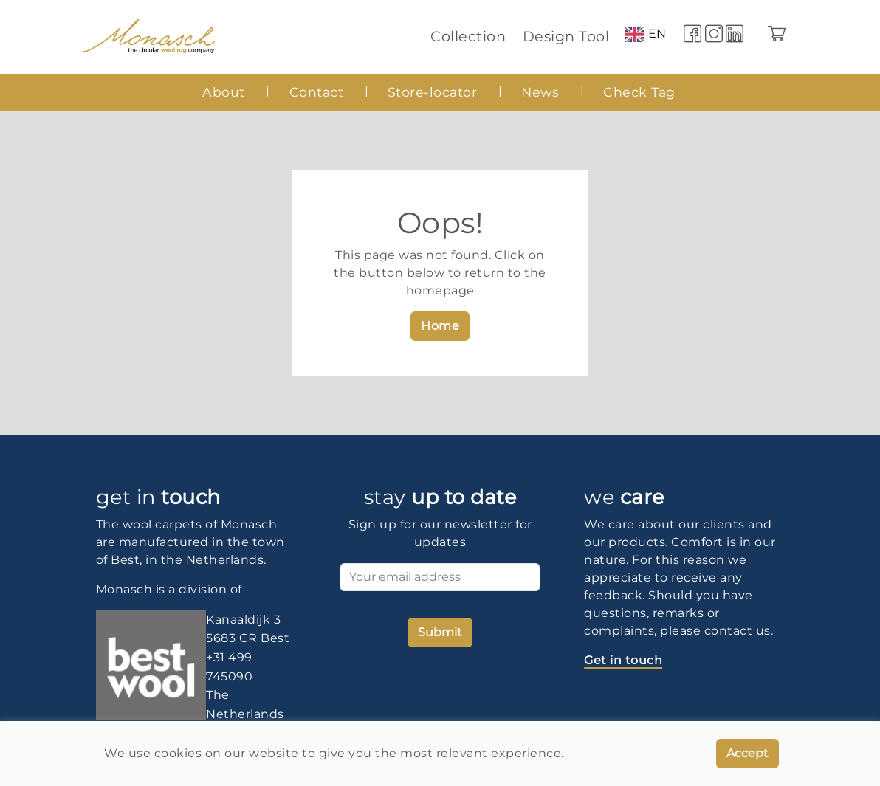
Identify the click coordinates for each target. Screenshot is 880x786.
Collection (468, 36)
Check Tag (639, 92)
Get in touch (623, 660)
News (540, 92)
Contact (316, 92)
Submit (440, 632)
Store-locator (433, 92)
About (223, 92)
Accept (747, 753)
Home (440, 326)
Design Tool (566, 36)
